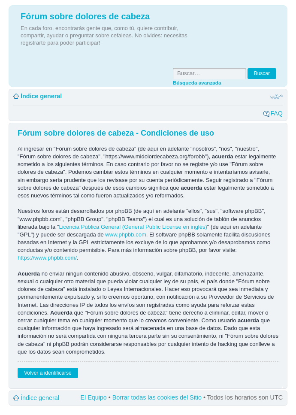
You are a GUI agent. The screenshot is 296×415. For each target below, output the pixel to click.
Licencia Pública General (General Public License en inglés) (133, 227)
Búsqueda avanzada (197, 82)
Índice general (41, 96)
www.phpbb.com (125, 234)
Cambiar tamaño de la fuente (276, 96)
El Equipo (94, 397)
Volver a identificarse (48, 373)
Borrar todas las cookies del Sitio (157, 397)
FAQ (276, 113)
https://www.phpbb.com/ (47, 257)
